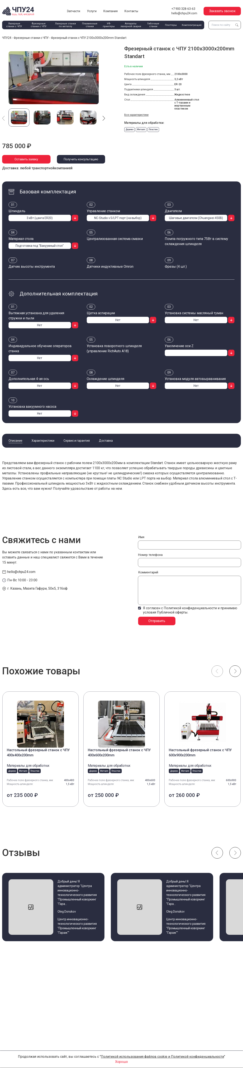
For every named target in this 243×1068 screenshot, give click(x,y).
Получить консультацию (81, 159)
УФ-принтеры (109, 25)
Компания (110, 11)
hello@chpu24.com (184, 13)
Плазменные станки (89, 25)
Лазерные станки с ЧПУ (14, 25)
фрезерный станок (49, 463)
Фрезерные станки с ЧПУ (38, 25)
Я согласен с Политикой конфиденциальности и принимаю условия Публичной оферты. (190, 610)
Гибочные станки (153, 25)
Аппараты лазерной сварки (130, 25)
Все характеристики (136, 114)
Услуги (92, 11)
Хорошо (121, 1062)
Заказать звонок (222, 11)
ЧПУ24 (6, 37)
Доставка (106, 440)
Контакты (131, 11)
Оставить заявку (26, 159)
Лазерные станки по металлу (65, 25)
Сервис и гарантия (77, 440)
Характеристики (43, 440)
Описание (15, 440)
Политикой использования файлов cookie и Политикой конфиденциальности (162, 1057)
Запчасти (73, 11)
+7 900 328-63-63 (183, 8)
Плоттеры (171, 25)
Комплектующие (192, 25)
